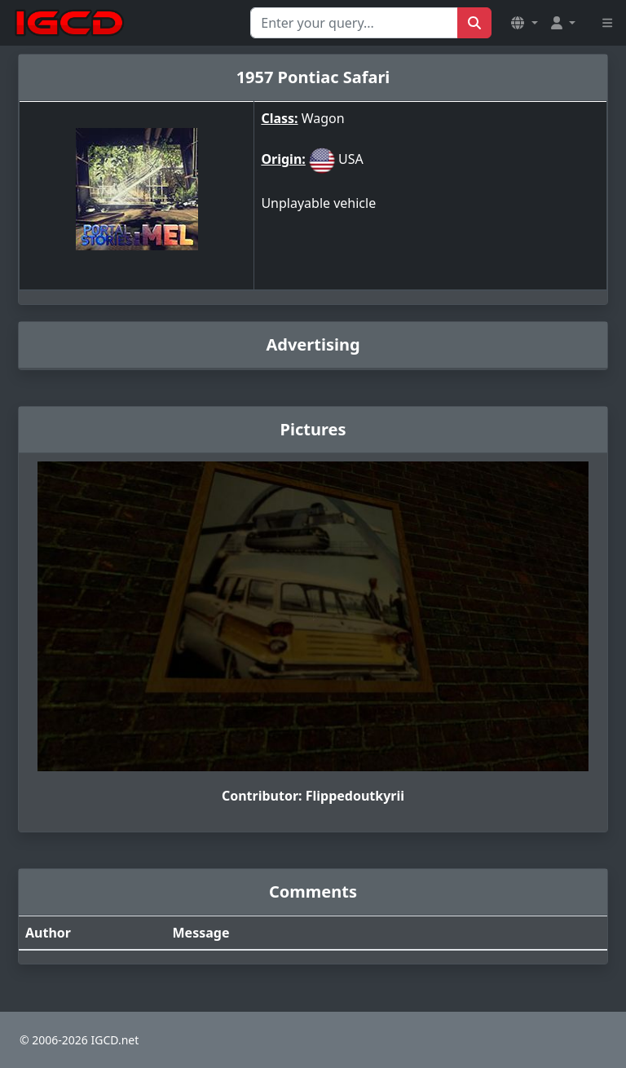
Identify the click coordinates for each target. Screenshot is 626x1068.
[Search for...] (354, 22)
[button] (524, 23)
